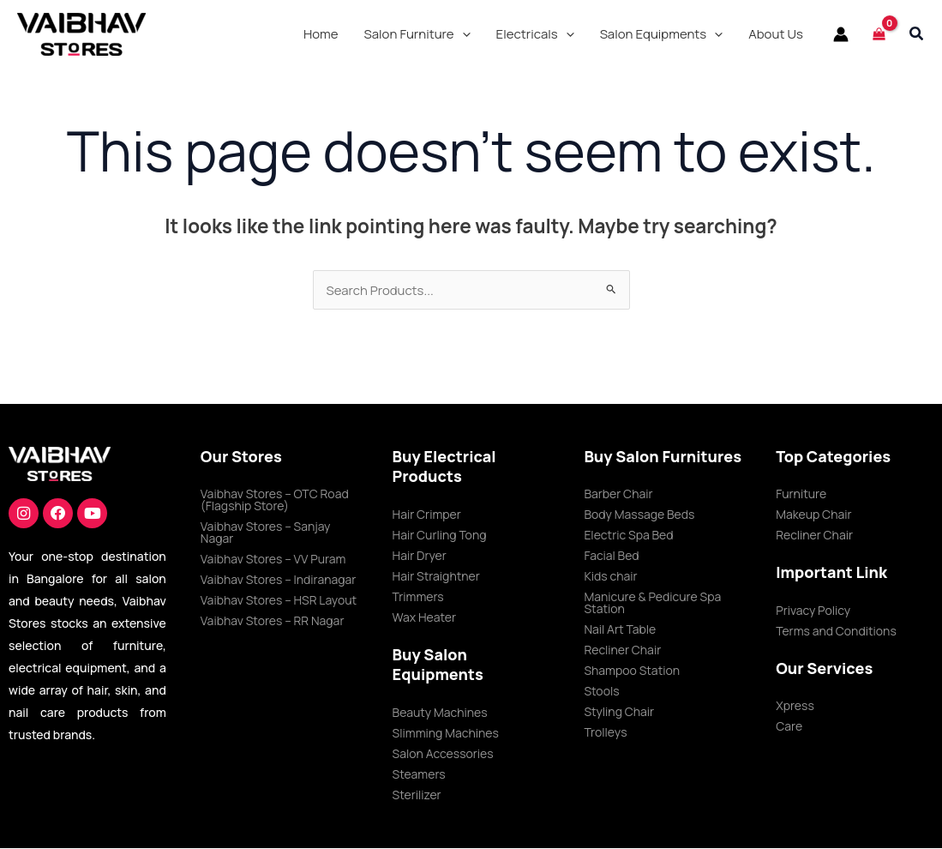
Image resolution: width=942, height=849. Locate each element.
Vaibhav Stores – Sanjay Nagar (266, 533)
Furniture (801, 494)
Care (789, 727)
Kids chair (610, 577)
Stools (601, 691)
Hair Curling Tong (440, 535)
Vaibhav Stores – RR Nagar (273, 621)
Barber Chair (618, 494)
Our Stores (241, 457)
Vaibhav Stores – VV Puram (273, 559)
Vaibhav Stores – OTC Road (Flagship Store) (275, 500)
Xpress (795, 706)
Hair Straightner (436, 577)
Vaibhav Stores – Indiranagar (279, 580)
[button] (417, 34)
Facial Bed (611, 556)
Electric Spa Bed (628, 535)
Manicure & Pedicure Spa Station (652, 603)
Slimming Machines (446, 734)
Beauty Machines (440, 713)
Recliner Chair (622, 650)
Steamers (419, 775)
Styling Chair (619, 712)
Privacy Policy (813, 611)
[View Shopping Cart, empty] (879, 33)
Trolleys (605, 733)
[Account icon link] (841, 34)
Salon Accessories (443, 754)
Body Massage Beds (639, 515)
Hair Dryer (420, 556)
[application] (462, 34)
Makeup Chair (813, 515)
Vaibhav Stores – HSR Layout (279, 601)
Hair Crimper (427, 515)
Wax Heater (424, 618)
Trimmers (418, 597)
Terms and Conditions (836, 631)
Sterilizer (417, 795)
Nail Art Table (620, 630)
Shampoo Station (632, 671)
